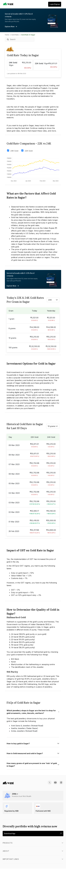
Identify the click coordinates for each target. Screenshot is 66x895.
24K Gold (14, 151)
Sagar (17, 383)
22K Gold (29, 151)
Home (7, 35)
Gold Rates (15, 35)
